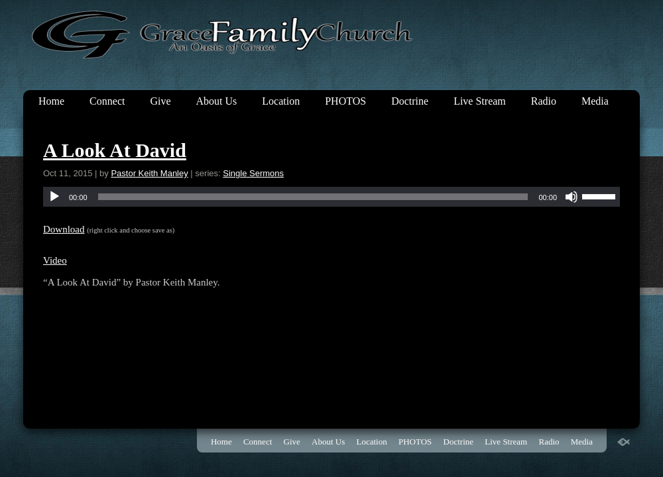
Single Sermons (253, 173)
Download (64, 229)
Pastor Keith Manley (149, 173)
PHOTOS (345, 101)
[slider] (313, 196)
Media (595, 101)
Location (281, 101)
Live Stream (479, 101)
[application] (331, 197)
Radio (543, 101)
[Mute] (571, 196)
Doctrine (409, 101)
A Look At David (114, 150)
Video (55, 260)
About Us (216, 101)
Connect (107, 101)
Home (51, 101)
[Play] (54, 196)
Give (160, 101)
